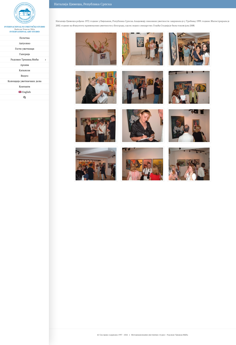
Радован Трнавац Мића (177, 335)
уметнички (153, 335)
